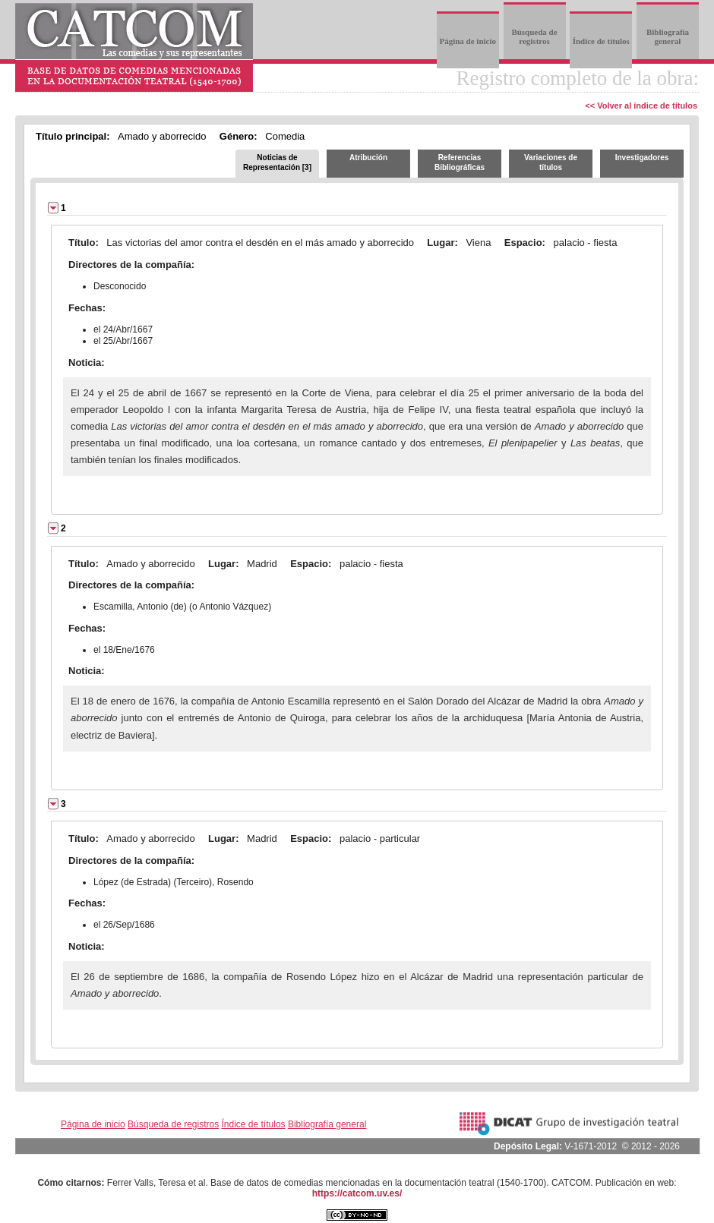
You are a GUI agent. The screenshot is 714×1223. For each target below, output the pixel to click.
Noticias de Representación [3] (277, 162)
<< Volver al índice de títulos (641, 105)
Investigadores (642, 157)
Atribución (368, 157)
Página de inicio (467, 41)
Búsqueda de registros (534, 36)
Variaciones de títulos (550, 162)
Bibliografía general (667, 36)
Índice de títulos (601, 41)
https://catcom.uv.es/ (357, 1193)
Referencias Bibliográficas (459, 162)
